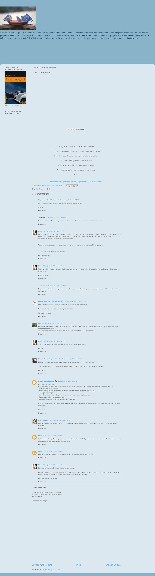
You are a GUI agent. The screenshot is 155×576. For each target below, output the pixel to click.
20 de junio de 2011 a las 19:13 (56, 286)
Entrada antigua (112, 565)
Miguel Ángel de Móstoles (47, 200)
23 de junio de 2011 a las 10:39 (59, 420)
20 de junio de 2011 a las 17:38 (53, 231)
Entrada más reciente (42, 565)
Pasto (40, 323)
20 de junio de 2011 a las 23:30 (53, 341)
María (41, 189)
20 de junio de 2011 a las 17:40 (53, 266)
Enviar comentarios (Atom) (51, 569)
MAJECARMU (43, 420)
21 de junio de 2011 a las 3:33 (72, 359)
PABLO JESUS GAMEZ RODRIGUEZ (51, 301)
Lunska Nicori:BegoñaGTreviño (49, 359)
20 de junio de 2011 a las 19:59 (75, 301)
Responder (42, 210)
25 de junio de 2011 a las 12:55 (53, 436)
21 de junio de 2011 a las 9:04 (68, 381)
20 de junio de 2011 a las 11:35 (68, 200)
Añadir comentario (39, 487)
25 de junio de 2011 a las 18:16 (53, 451)
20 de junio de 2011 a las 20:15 (53, 323)
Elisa (40, 436)
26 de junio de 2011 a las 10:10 (53, 465)
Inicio (78, 565)
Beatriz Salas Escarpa (49, 185)
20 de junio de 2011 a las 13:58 (56, 217)
